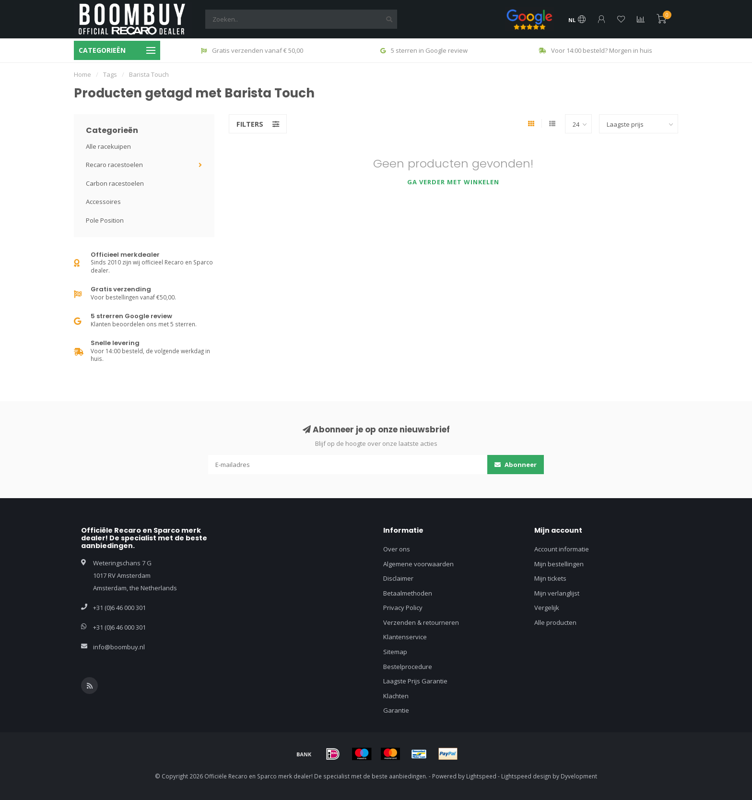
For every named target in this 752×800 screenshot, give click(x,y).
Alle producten (555, 622)
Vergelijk (546, 607)
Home (82, 74)
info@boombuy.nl (119, 647)
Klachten (396, 696)
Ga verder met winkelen (453, 182)
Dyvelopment (579, 776)
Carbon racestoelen (115, 183)
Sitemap (395, 651)
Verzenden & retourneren (421, 622)
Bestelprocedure (407, 666)
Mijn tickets (550, 578)
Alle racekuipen (108, 146)
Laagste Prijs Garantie (415, 681)
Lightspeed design (526, 776)
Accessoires (103, 201)
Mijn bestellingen (559, 564)
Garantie (396, 710)
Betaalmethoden (407, 593)
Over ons (396, 549)
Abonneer (515, 464)
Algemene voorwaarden (418, 564)
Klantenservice (405, 637)
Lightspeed (481, 776)
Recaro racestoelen (114, 164)
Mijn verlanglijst (556, 593)
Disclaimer (398, 578)
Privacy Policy (403, 607)
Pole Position (105, 220)
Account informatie (561, 549)
